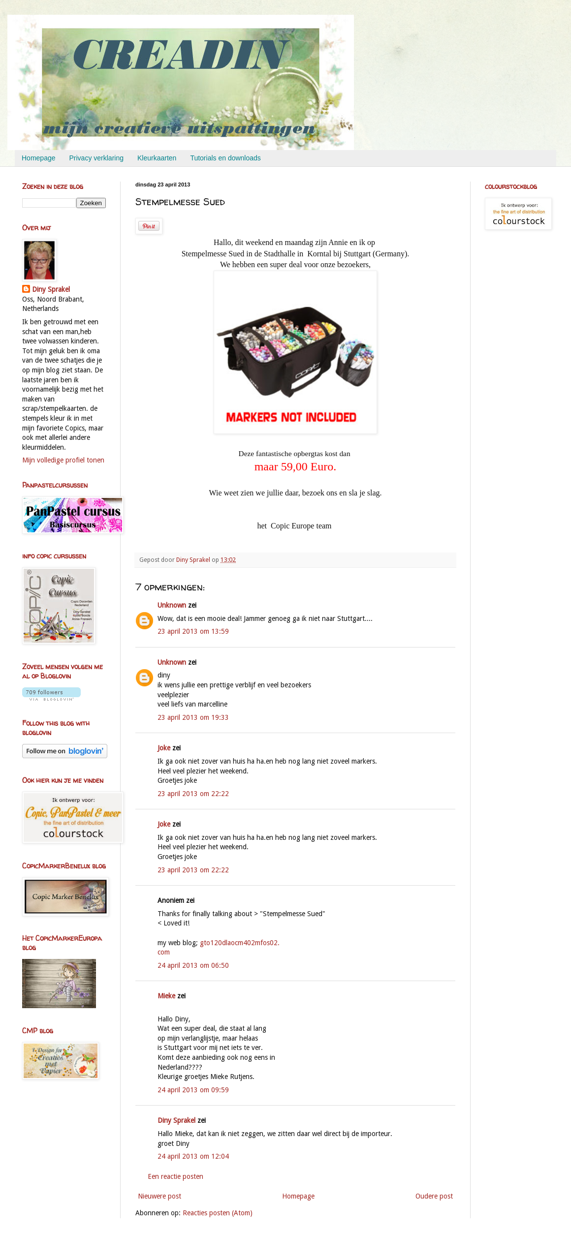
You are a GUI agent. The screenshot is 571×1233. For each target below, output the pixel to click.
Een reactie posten (175, 1176)
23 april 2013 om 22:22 (193, 794)
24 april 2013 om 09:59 (193, 1090)
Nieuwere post (159, 1196)
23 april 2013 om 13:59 (193, 631)
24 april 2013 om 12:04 (193, 1156)
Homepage (39, 158)
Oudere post (434, 1196)
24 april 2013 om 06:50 (193, 965)
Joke (164, 748)
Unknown (172, 605)
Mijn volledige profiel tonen (63, 460)
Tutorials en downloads (225, 158)
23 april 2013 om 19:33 (193, 717)
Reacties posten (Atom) (218, 1213)
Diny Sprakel (176, 1120)
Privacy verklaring (96, 158)
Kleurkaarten (156, 158)
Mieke (166, 996)
